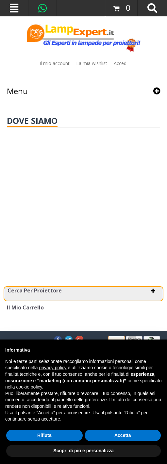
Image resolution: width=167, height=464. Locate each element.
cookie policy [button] (29, 386)
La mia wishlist (91, 63)
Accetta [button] (122, 435)
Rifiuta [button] (44, 435)
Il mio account (55, 63)
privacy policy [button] (53, 367)
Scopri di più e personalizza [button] (83, 450)
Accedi (120, 63)
